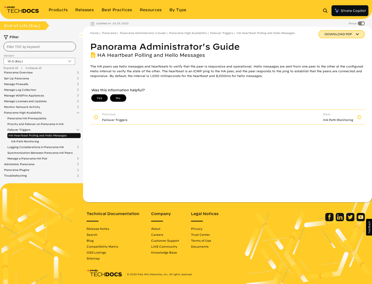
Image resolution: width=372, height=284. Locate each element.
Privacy (197, 228)
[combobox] (40, 46)
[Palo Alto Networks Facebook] (330, 220)
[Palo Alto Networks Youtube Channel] (361, 220)
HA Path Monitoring (25, 141)
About (155, 228)
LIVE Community (164, 246)
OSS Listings (96, 252)
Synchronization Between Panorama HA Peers (40, 152)
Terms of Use (201, 240)
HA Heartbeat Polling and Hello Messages (38, 135)
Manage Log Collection (20, 89)
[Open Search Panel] (326, 11)
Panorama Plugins (16, 169)
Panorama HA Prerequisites (26, 118)
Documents (200, 246)
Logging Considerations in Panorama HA (35, 147)
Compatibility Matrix (102, 246)
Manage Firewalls (16, 84)
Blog (90, 240)
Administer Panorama (19, 164)
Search (92, 234)
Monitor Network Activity (22, 107)
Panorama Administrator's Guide (143, 32)
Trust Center (200, 234)
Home (94, 32)
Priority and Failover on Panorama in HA (35, 123)
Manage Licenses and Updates (25, 101)
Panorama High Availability (23, 112)
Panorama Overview (18, 72)
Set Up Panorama (16, 78)
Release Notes (98, 228)
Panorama (109, 32)
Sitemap (93, 258)
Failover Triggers (18, 129)
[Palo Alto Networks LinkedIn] (340, 220)
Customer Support (165, 240)
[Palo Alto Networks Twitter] (350, 220)
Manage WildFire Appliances (24, 95)
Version (9, 55)
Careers (157, 234)
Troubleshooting (15, 175)
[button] (369, 227)
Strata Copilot (350, 11)
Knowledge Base (164, 252)
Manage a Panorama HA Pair (27, 158)
